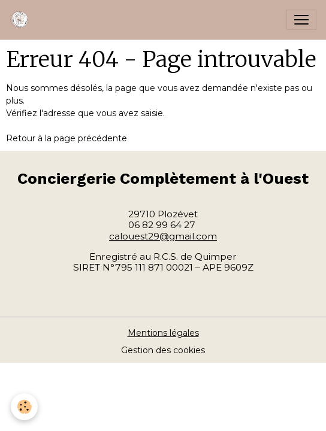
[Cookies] (24, 406)
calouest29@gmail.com (163, 236)
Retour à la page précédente (66, 138)
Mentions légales (163, 332)
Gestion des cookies (163, 350)
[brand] (22, 20)
